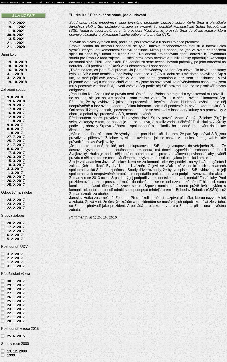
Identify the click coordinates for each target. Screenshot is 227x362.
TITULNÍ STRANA (9, 2)
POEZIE (60, 2)
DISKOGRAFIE (75, 2)
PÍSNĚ (39, 2)
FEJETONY (27, 2)
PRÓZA (49, 2)
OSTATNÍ (132, 2)
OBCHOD (91, 2)
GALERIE (104, 2)
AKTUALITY (118, 2)
